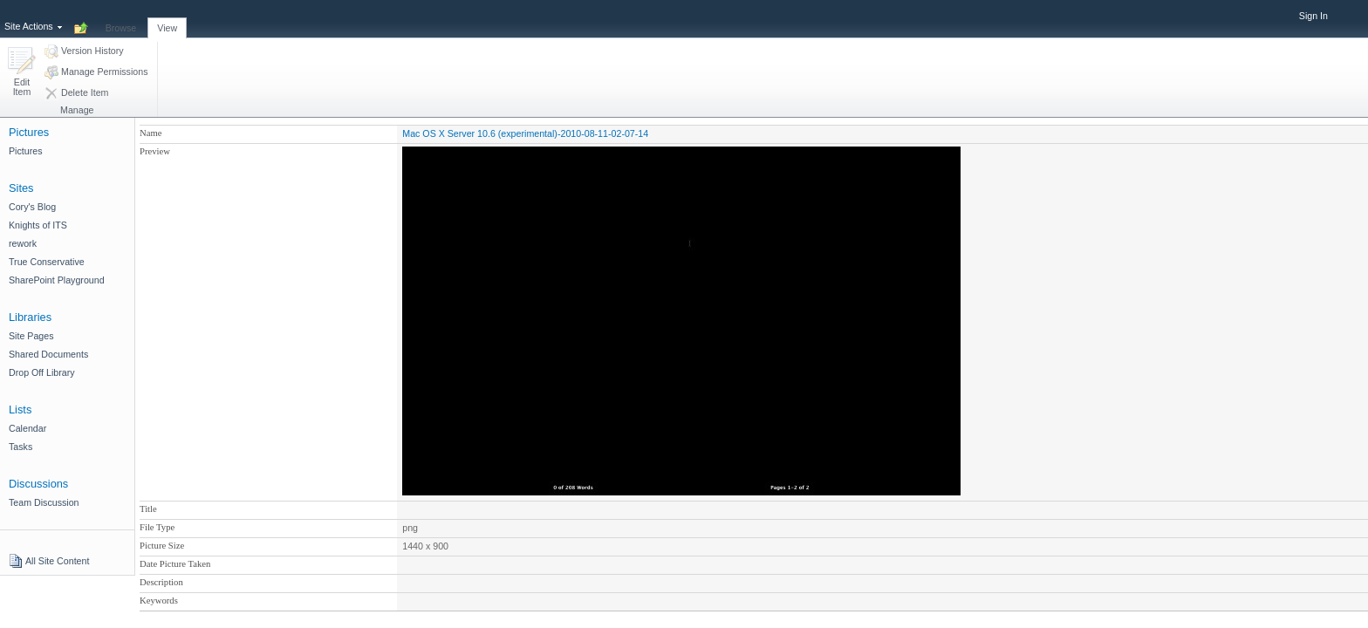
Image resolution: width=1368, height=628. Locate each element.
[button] (21, 73)
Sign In (1313, 15)
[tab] (121, 18)
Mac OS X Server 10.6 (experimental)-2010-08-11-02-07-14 (525, 133)
